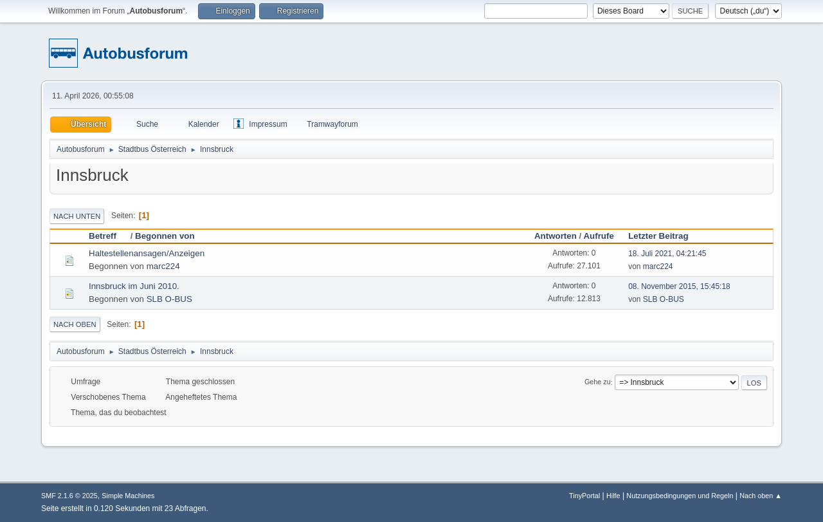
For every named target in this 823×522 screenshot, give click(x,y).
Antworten (555, 236)
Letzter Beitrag (658, 236)
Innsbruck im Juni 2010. (134, 286)
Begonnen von (165, 236)
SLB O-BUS (169, 299)
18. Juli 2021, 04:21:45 (667, 253)
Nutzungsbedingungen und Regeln (679, 495)
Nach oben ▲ (760, 495)
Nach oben (74, 324)
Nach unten (76, 216)
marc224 (163, 266)
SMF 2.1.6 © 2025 (69, 495)
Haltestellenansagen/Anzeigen (146, 253)
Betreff (108, 236)
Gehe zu (597, 382)
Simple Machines (128, 495)
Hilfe (613, 495)
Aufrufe (598, 236)
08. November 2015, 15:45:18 (679, 286)
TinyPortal (584, 495)
